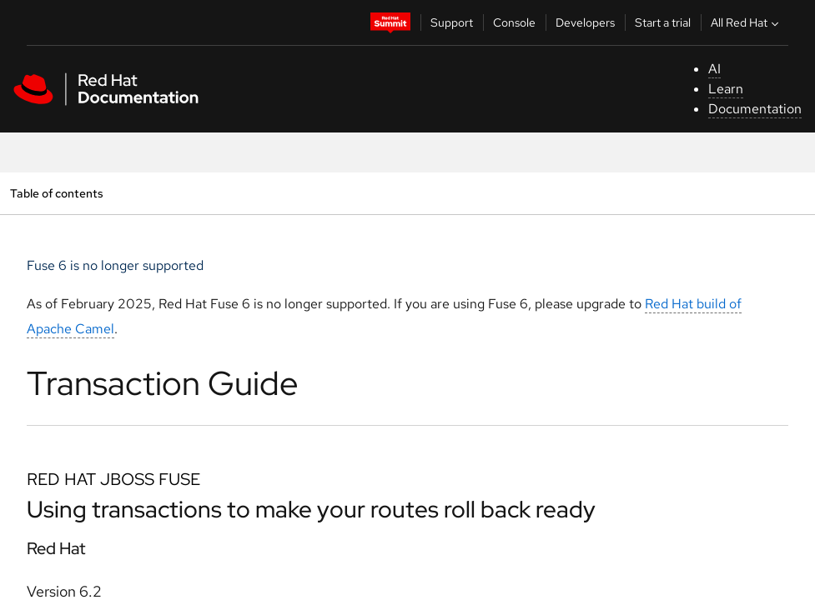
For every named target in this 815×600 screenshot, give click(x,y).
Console (514, 22)
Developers (585, 22)
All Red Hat (746, 22)
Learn (725, 89)
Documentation (755, 109)
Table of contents (56, 193)
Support (451, 22)
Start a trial (663, 22)
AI (714, 69)
